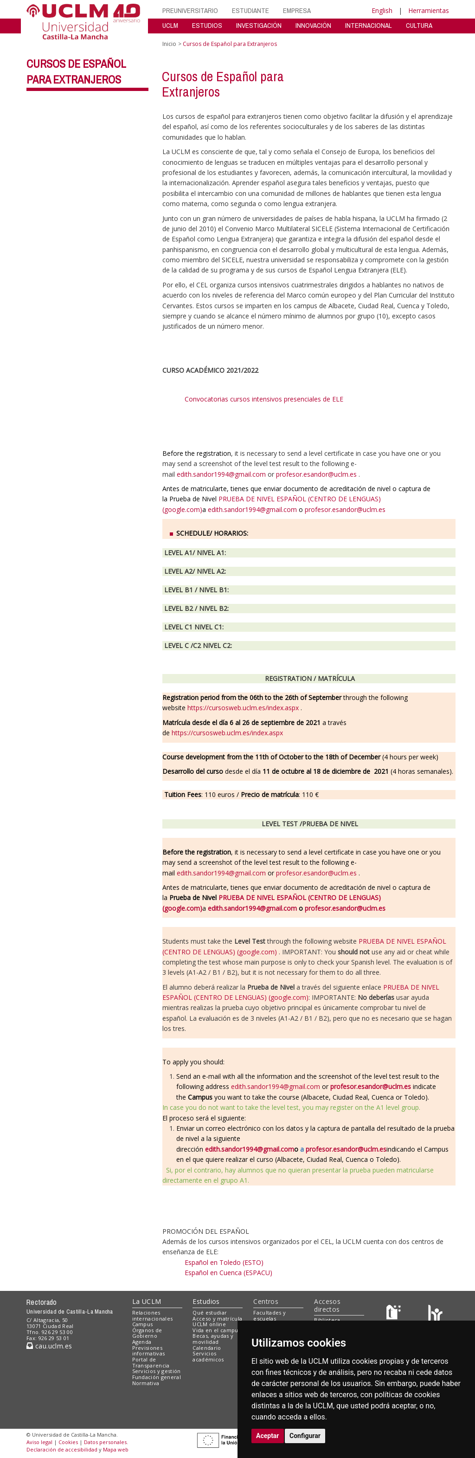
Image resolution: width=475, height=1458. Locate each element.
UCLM (170, 25)
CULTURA (419, 25)
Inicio (169, 44)
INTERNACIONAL (368, 25)
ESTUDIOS (207, 25)
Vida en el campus (217, 1330)
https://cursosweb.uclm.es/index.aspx (243, 707)
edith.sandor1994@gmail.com (221, 474)
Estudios (206, 1301)
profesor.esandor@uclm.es (316, 474)
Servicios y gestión (156, 1370)
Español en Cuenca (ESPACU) (228, 1272)
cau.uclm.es (49, 1345)
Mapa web (115, 1449)
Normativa (146, 1383)
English (382, 10)
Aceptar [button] (267, 1435)
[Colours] (435, 1314)
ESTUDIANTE (250, 10)
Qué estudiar (210, 1312)
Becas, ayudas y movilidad (213, 1338)
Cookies (68, 1442)
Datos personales (105, 1442)
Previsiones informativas (148, 1350)
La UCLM (146, 1301)
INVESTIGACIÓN (259, 25)
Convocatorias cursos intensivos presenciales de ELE (266, 399)
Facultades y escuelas (269, 1315)
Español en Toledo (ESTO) (224, 1262)
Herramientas (428, 10)
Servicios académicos (208, 1356)
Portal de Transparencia (151, 1362)
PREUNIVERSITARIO (190, 10)
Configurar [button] (305, 1435)
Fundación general (156, 1377)
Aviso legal (39, 1442)
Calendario (207, 1347)
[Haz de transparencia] (395, 1314)
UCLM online (209, 1324)
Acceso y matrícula (217, 1318)
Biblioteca (327, 1319)
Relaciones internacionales (152, 1315)
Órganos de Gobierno (147, 1333)
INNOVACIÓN (313, 25)
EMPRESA (297, 10)
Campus (142, 1324)
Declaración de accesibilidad (61, 1449)
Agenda (142, 1341)
